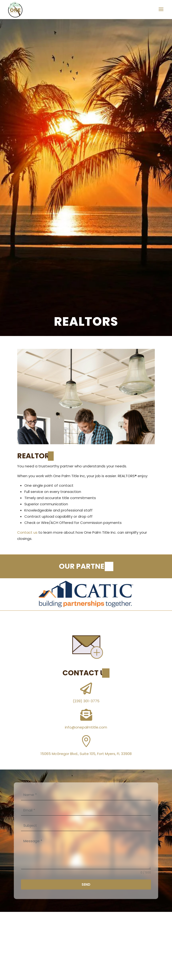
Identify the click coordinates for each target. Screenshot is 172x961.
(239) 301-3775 (86, 700)
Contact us (27, 532)
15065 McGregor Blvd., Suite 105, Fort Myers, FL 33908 (86, 753)
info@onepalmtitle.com (86, 727)
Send (86, 884)
